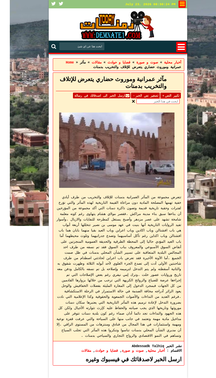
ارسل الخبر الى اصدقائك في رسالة (90, 95)
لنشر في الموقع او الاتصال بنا (172, 4)
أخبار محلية (146, 350)
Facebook (44, 4)
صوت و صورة (123, 350)
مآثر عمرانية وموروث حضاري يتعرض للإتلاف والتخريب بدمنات (103, 82)
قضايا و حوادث (96, 350)
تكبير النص (161, 95)
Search (45, 46)
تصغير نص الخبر (136, 95)
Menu (171, 47)
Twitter (51, 4)
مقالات (76, 350)
